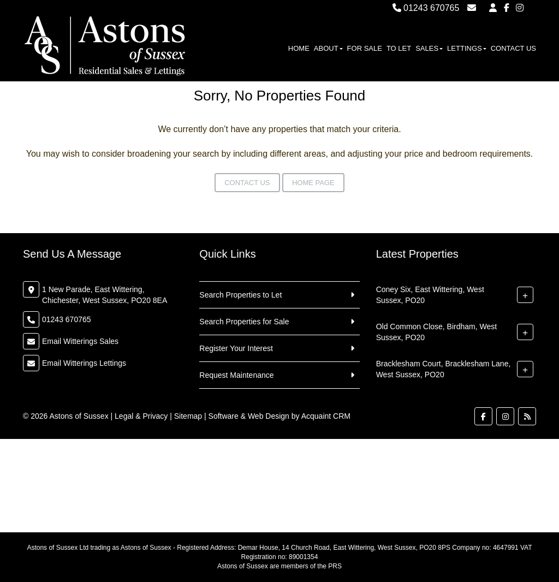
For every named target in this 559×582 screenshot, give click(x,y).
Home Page (313, 183)
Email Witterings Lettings (84, 363)
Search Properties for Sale (244, 321)
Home (299, 48)
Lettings (466, 48)
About (328, 48)
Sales (429, 48)
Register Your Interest (236, 348)
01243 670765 (426, 8)
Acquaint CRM (325, 416)
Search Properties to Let (240, 294)
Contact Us (513, 48)
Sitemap (188, 416)
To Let (398, 48)
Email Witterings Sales (80, 341)
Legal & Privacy (141, 416)
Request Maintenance (236, 375)
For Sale (364, 48)
